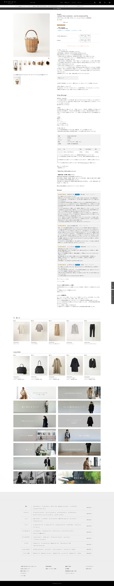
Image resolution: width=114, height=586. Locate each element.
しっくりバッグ (64, 553)
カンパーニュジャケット (51, 512)
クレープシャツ (73, 518)
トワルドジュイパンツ (47, 531)
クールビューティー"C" (38, 524)
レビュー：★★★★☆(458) (36, 379)
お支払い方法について (25, 568)
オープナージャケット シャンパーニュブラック (43, 514)
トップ (16, 6)
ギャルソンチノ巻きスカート (54, 343)
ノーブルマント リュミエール (39, 539)
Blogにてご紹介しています (62, 124)
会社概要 (67, 568)
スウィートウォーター (57, 549)
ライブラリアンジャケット (38, 512)
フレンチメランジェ (45, 543)
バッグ (68, 139)
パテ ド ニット (16, 343)
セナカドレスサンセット (38, 549)
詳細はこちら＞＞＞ (61, 291)
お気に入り (67, 2)
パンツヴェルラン (37, 531)
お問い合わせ (88, 568)
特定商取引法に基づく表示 (71, 571)
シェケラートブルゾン (59, 514)
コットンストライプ (53, 518)
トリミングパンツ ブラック (67, 531)
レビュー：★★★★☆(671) (18, 379)
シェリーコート (66, 537)
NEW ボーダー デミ (55, 543)
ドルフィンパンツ (56, 531)
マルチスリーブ (36, 543)
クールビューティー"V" (49, 524)
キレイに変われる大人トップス (112, 297)
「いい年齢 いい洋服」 (112, 285)
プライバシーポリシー (70, 573)
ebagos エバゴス (22, 6)
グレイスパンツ (48, 549)
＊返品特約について (61, 167)
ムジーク (82, 129)
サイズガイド (85, 162)
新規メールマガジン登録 (51, 568)
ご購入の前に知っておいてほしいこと (29, 566)
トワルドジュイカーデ (60, 524)
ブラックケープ (67, 549)
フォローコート (46, 537)
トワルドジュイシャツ (38, 521)
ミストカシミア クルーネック (39, 508)
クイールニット (36, 527)
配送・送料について (25, 571)
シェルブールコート (37, 537)
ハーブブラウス (73, 506)
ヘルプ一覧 (23, 575)
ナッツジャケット (70, 343)
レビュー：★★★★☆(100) (89, 379)
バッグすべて (29, 6)
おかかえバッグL (56, 553)
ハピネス (79, 553)
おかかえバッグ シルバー (63, 506)
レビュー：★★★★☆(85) (72, 379)
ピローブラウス (36, 518)
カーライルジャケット (62, 512)
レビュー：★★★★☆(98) (54, 379)
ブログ (61, 2)
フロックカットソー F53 (65, 543)
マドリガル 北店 (70, 129)
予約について (61, 78)
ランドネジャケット (72, 512)
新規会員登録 (48, 566)
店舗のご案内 (68, 566)
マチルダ (73, 549)
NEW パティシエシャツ (63, 518)
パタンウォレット (37, 506)
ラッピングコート (46, 506)
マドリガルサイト (89, 566)
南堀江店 (77, 129)
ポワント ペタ (54, 506)
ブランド (79, 2)
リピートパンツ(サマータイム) (90, 343)
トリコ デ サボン (34, 343)
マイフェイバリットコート (56, 537)
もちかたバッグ (72, 553)
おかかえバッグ (36, 553)
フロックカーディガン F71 (38, 545)
